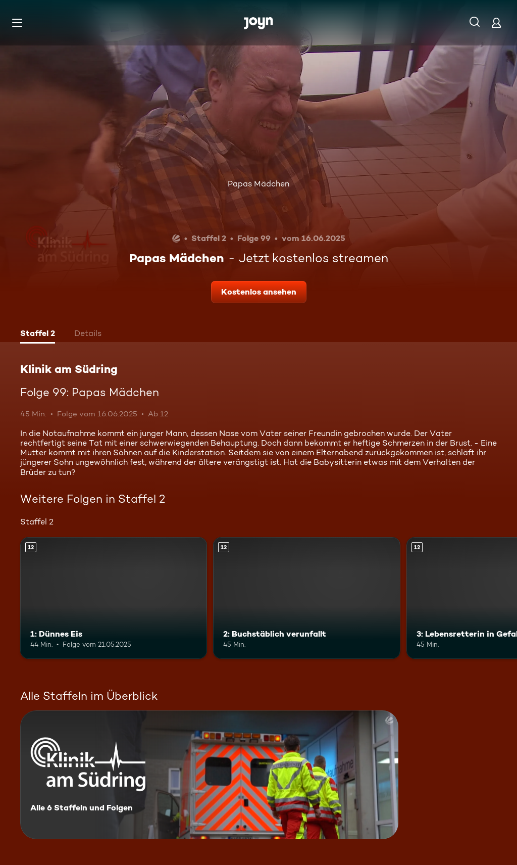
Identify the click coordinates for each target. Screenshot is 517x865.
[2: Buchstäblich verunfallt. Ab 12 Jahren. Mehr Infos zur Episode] (306, 598)
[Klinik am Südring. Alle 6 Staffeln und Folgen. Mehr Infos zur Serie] (209, 774)
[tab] (37, 334)
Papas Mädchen (258, 183)
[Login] (496, 22)
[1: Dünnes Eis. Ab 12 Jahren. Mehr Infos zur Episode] (113, 598)
